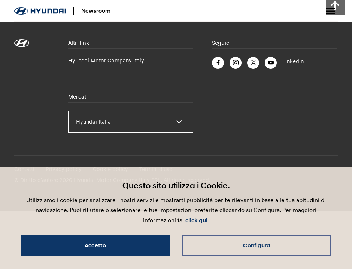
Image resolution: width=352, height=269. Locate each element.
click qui (196, 220)
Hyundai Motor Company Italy (106, 60)
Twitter (253, 63)
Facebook (218, 63)
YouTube (271, 63)
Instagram (236, 63)
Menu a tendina (330, 11)
